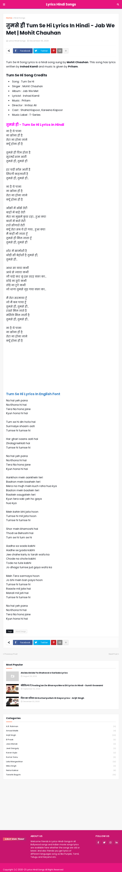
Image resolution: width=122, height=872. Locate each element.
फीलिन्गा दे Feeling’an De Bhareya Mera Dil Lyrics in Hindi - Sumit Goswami (62, 685)
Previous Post (10, 654)
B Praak (61, 739)
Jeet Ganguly (61, 748)
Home (9, 17)
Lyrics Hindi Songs (61, 4)
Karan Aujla (61, 752)
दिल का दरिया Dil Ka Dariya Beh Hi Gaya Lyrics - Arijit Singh (52, 698)
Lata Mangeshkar (61, 761)
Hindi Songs (19, 17)
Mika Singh (61, 766)
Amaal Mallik (61, 730)
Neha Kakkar (61, 770)
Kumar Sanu (61, 757)
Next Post (113, 654)
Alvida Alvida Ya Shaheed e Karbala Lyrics (44, 672)
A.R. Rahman (61, 726)
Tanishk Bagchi (61, 774)
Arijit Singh (61, 735)
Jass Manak (61, 744)
